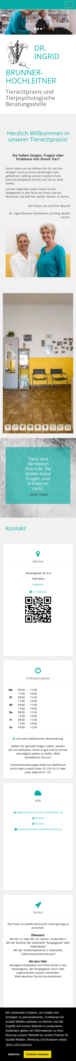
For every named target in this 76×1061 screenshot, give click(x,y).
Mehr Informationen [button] (19, 1044)
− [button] (5, 992)
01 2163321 (39, 592)
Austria (39, 810)
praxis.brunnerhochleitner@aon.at (40, 821)
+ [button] (5, 987)
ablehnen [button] (14, 1054)
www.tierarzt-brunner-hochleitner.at (40, 804)
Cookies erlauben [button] (37, 1054)
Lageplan (38, 584)
